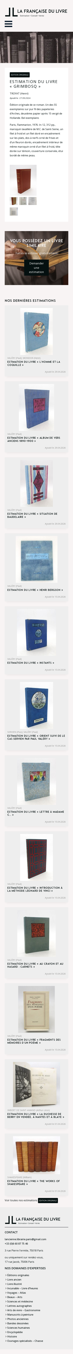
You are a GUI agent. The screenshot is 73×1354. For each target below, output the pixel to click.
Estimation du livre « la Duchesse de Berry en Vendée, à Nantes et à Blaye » (35, 1116)
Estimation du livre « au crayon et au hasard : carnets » (35, 965)
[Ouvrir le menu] (8, 24)
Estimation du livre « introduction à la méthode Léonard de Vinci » (35, 889)
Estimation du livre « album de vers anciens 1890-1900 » (33, 439)
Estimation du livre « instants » (30, 663)
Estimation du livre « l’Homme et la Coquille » (33, 363)
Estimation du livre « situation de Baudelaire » (32, 515)
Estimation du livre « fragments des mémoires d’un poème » (34, 1041)
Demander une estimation (36, 267)
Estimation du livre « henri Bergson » (35, 590)
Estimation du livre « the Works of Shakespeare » (33, 1183)
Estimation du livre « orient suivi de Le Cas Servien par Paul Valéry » (36, 737)
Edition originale (19, 74)
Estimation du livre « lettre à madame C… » (35, 813)
